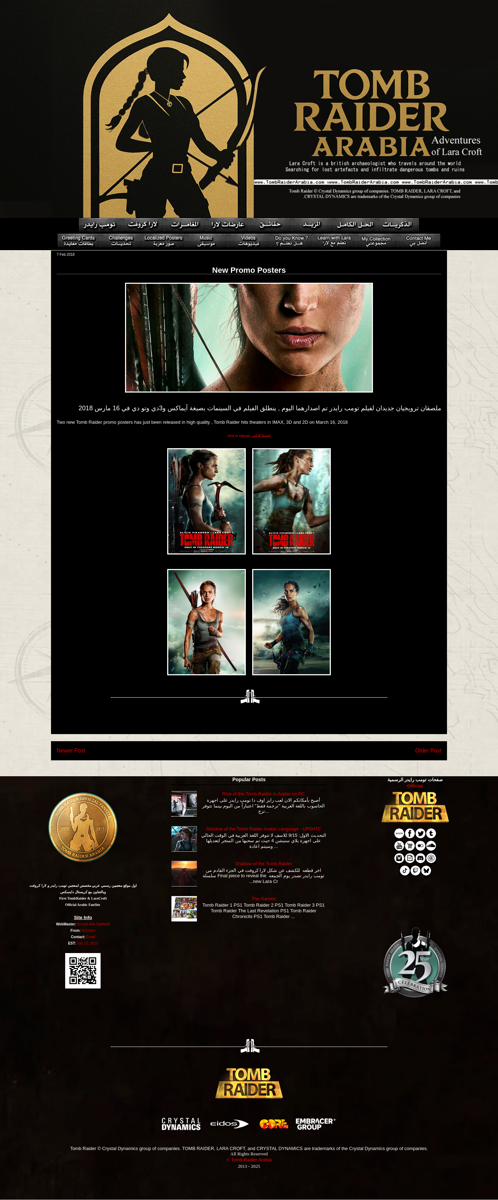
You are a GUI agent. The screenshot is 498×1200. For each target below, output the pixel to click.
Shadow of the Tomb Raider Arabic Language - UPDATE (263, 829)
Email (90, 937)
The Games (263, 898)
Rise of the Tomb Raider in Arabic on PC (263, 793)
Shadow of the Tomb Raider (263, 863)
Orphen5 (103, 924)
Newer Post (71, 751)
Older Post (428, 751)
